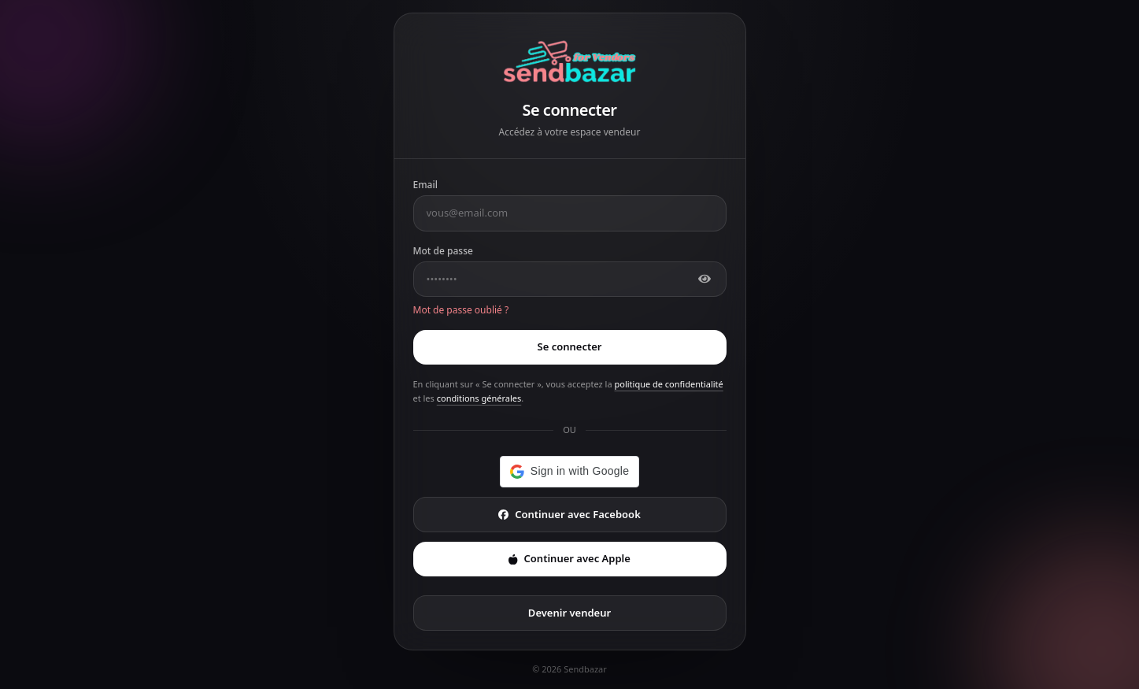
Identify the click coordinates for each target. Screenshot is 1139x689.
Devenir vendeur (569, 613)
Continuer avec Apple (569, 558)
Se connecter (570, 346)
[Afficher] (704, 278)
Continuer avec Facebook (569, 514)
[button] (569, 471)
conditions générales (479, 398)
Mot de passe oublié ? (461, 310)
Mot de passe (443, 250)
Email (425, 184)
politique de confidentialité (668, 384)
